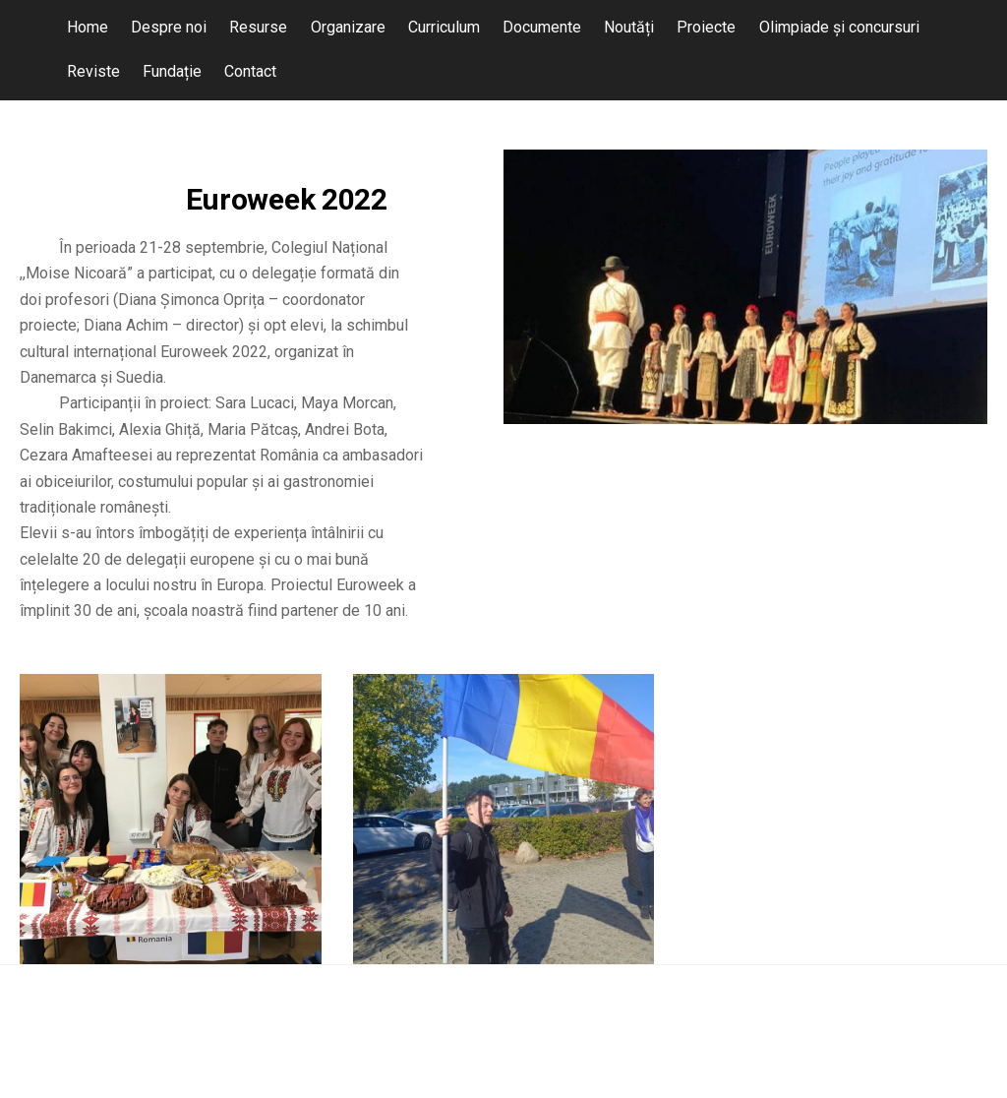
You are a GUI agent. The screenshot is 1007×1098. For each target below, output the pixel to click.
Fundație (172, 71)
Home (87, 27)
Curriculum (444, 27)
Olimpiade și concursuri (839, 27)
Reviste (93, 71)
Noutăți (629, 27)
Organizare (348, 27)
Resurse (258, 27)
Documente (542, 27)
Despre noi (169, 27)
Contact (250, 71)
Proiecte (706, 27)
